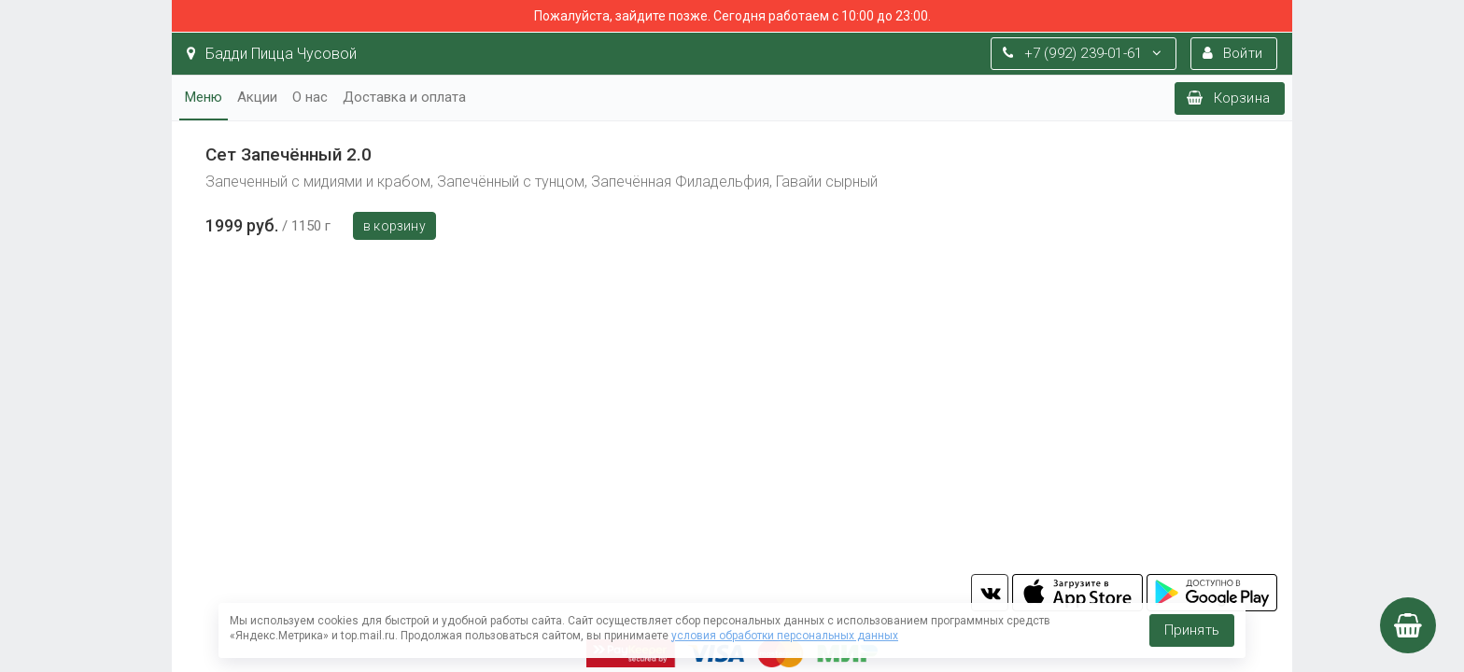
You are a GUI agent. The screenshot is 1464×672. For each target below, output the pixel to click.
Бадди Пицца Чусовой (272, 54)
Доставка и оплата (404, 97)
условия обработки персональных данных (784, 635)
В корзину (394, 225)
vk (989, 592)
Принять (1191, 630)
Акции (257, 97)
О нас (310, 97)
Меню (203, 97)
